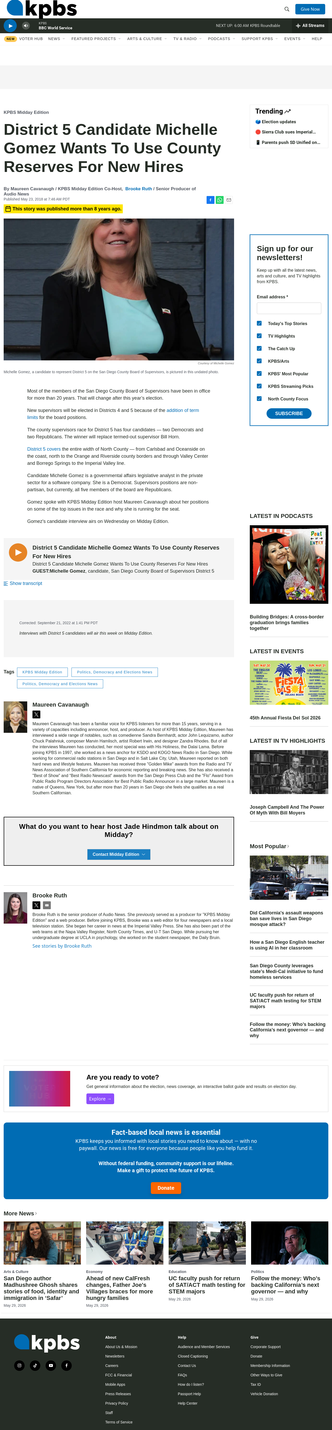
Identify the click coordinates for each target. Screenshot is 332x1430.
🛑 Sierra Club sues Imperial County (284, 134)
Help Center (187, 1403)
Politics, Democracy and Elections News (114, 672)
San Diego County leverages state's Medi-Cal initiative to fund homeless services (286, 971)
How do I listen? (191, 1384)
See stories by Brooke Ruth (62, 946)
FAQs (182, 1375)
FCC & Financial (118, 1375)
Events (292, 54)
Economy (94, 1272)
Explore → (100, 1099)
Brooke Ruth (138, 188)
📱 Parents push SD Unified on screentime (286, 145)
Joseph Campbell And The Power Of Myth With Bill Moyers (287, 810)
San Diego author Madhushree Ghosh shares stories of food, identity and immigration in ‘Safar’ (41, 1288)
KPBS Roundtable (265, 37)
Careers (111, 1366)
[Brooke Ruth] (15, 908)
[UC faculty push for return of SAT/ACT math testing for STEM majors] (207, 1242)
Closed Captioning (193, 1356)
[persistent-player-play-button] (10, 38)
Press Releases (118, 1394)
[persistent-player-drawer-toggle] (310, 37)
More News (21, 1213)
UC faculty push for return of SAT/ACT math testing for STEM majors (285, 1000)
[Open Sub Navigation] (64, 54)
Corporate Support (266, 1347)
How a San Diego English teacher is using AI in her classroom (287, 945)
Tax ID (256, 1384)
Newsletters (114, 1356)
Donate (166, 1188)
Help (317, 54)
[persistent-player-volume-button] (25, 38)
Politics (257, 1272)
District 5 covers (44, 449)
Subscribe (289, 413)
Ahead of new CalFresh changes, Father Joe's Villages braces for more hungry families (119, 1288)
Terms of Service (118, 1422)
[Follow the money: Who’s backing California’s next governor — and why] (289, 1242)
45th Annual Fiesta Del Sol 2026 (285, 717)
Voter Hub (31, 54)
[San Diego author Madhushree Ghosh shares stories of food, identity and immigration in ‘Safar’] (42, 1242)
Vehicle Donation (264, 1394)
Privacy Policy (116, 1403)
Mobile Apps (115, 1384)
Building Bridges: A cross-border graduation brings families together (287, 622)
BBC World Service (55, 40)
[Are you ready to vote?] (39, 1089)
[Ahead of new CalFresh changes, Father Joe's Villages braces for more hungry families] (124, 1242)
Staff (109, 1413)
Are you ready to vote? (122, 1077)
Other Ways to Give (267, 1375)
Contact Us (187, 1366)
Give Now (312, 13)
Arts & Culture (144, 54)
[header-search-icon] (289, 14)
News (54, 54)
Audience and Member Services (204, 1347)
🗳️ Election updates (275, 121)
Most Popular (270, 846)
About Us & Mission (121, 1347)
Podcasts (219, 54)
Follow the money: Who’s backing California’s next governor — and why (287, 1030)
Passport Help (189, 1394)
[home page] (39, 14)
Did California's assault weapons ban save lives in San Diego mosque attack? (286, 918)
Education (177, 1272)
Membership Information (270, 1366)
